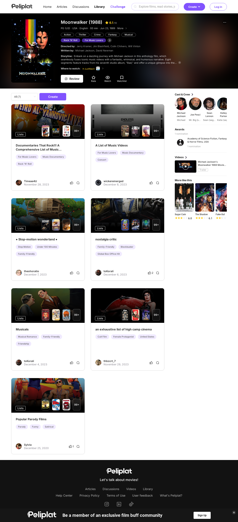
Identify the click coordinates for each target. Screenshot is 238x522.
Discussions (81, 7)
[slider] (181, 218)
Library (99, 7)
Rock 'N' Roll (70, 40)
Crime (97, 34)
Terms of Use (116, 495)
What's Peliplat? (171, 495)
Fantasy (112, 34)
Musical (129, 34)
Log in (218, 6)
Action (67, 34)
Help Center (64, 495)
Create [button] (194, 6)
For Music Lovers (94, 40)
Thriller (82, 34)
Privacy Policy (89, 495)
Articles (62, 7)
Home (47, 7)
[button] (224, 22)
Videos (131, 488)
